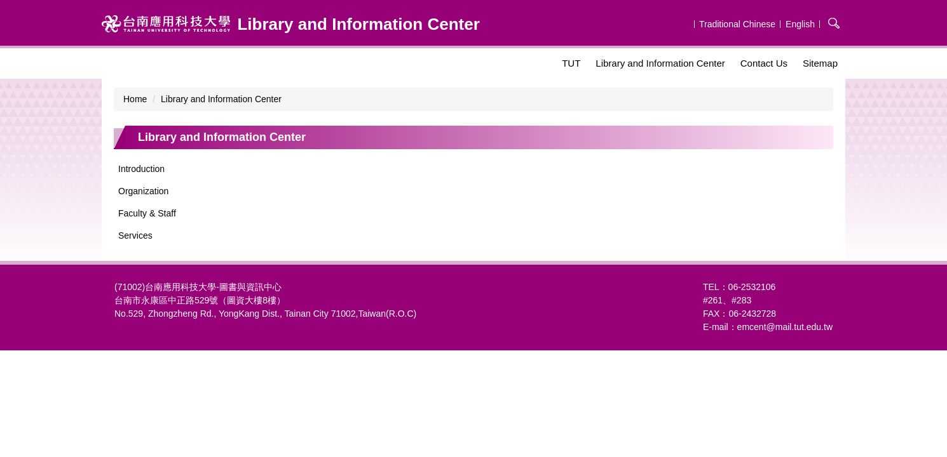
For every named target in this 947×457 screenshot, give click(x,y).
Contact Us (763, 63)
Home (135, 99)
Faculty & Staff (147, 213)
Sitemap (820, 63)
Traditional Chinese (737, 24)
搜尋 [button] (833, 22)
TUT (571, 63)
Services (135, 235)
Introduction (141, 169)
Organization (143, 191)
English (800, 24)
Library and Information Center (660, 63)
